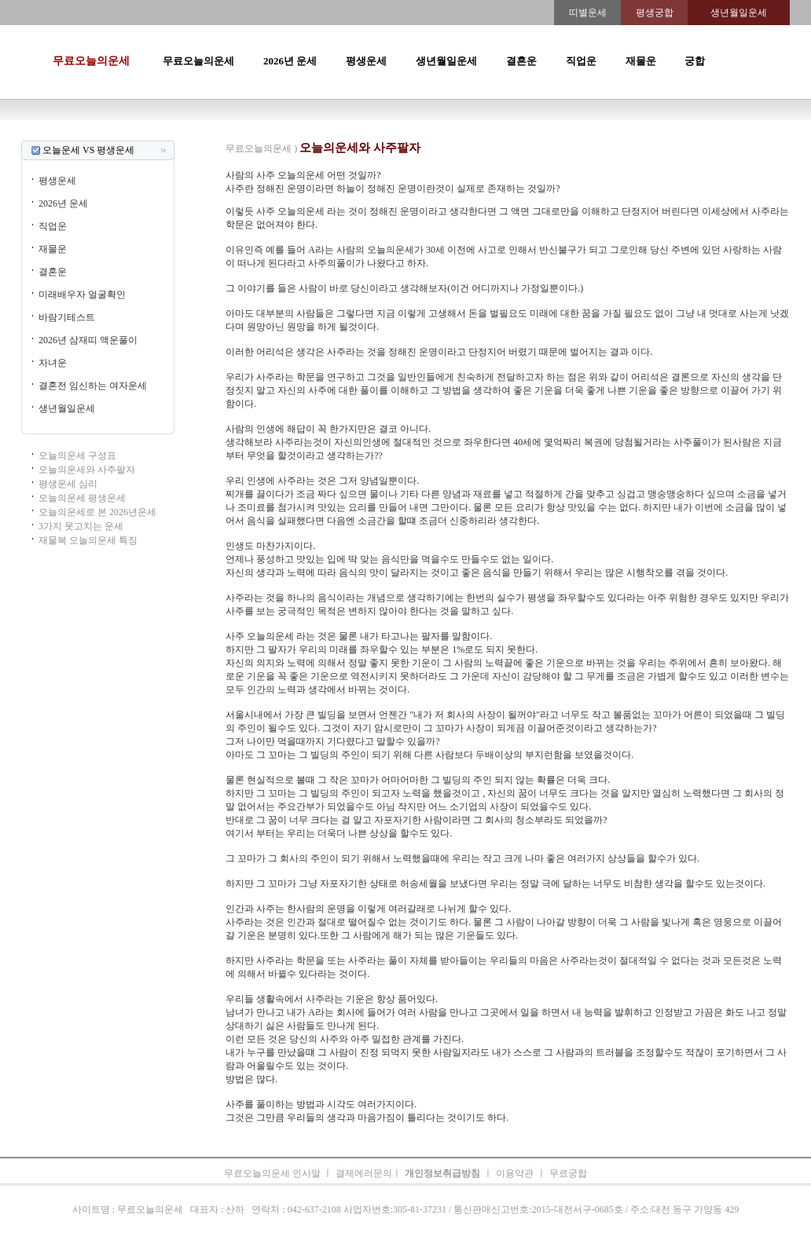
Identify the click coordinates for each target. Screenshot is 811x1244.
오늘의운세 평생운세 (82, 497)
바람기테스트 (67, 317)
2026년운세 (339, 133)
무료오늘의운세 (91, 61)
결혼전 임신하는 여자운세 (93, 385)
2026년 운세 (290, 61)
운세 (303, 133)
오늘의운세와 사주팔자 (87, 469)
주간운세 (514, 133)
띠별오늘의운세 (258, 133)
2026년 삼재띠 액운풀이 (88, 340)
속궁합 (572, 133)
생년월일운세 (446, 61)
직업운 (581, 61)
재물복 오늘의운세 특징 (88, 540)
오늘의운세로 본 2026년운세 (97, 512)
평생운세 (366, 61)
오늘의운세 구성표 (77, 455)
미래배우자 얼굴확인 (82, 294)
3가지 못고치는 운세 (81, 526)
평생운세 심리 (68, 483)
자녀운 (53, 362)
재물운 (641, 61)
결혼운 (521, 61)
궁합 (694, 61)
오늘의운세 (198, 133)
